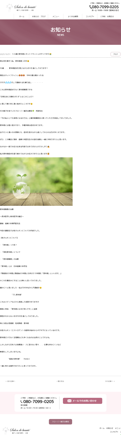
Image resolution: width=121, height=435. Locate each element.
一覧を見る (60, 381)
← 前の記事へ (10, 381)
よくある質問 (73, 16)
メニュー (56, 16)
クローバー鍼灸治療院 (60, 421)
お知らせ (109, 428)
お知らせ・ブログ (39, 16)
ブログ (115, 54)
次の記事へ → (110, 381)
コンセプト (90, 16)
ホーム (21, 16)
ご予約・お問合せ (107, 16)
